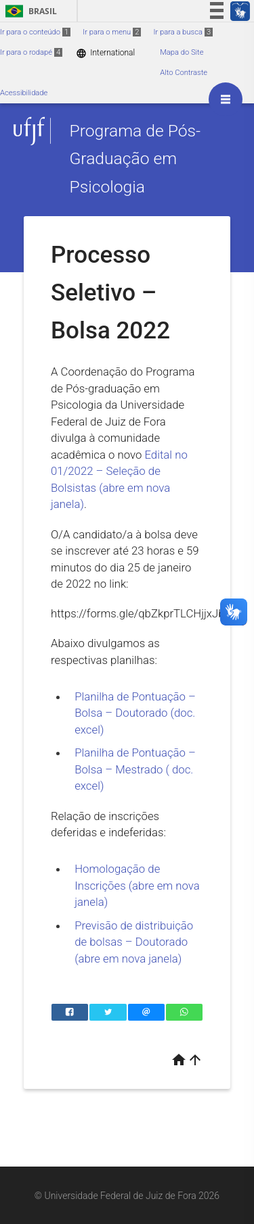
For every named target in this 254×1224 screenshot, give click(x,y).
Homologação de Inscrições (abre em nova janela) (137, 885)
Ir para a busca (183, 32)
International (105, 53)
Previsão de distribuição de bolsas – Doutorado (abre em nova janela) (134, 942)
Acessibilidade (23, 92)
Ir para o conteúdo (35, 32)
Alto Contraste (183, 72)
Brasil (28, 11)
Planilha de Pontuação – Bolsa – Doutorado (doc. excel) (135, 713)
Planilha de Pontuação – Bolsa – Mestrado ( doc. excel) (135, 769)
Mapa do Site (181, 52)
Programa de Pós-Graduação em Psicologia (134, 159)
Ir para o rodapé (31, 52)
